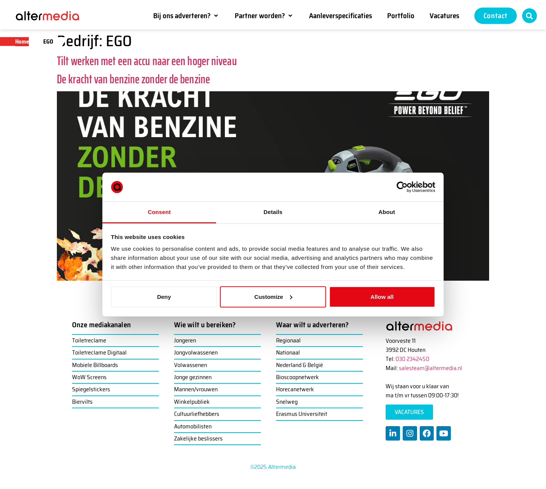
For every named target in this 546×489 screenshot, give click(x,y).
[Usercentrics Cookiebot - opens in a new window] (402, 187)
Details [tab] (273, 212)
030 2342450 (412, 359)
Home (22, 41)
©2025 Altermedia (273, 467)
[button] (186, 15)
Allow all (382, 297)
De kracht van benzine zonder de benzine (133, 79)
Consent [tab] (159, 212)
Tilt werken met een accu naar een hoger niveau (147, 61)
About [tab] (386, 212)
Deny (164, 297)
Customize (273, 297)
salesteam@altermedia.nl (430, 368)
